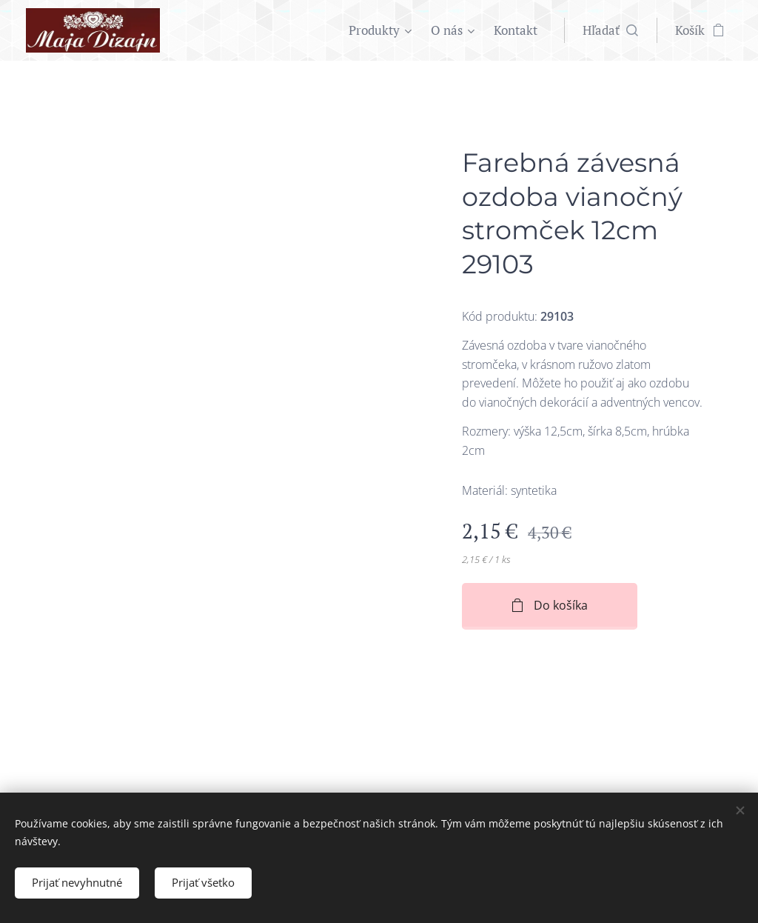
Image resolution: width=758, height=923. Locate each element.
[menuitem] (382, 30)
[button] (610, 30)
